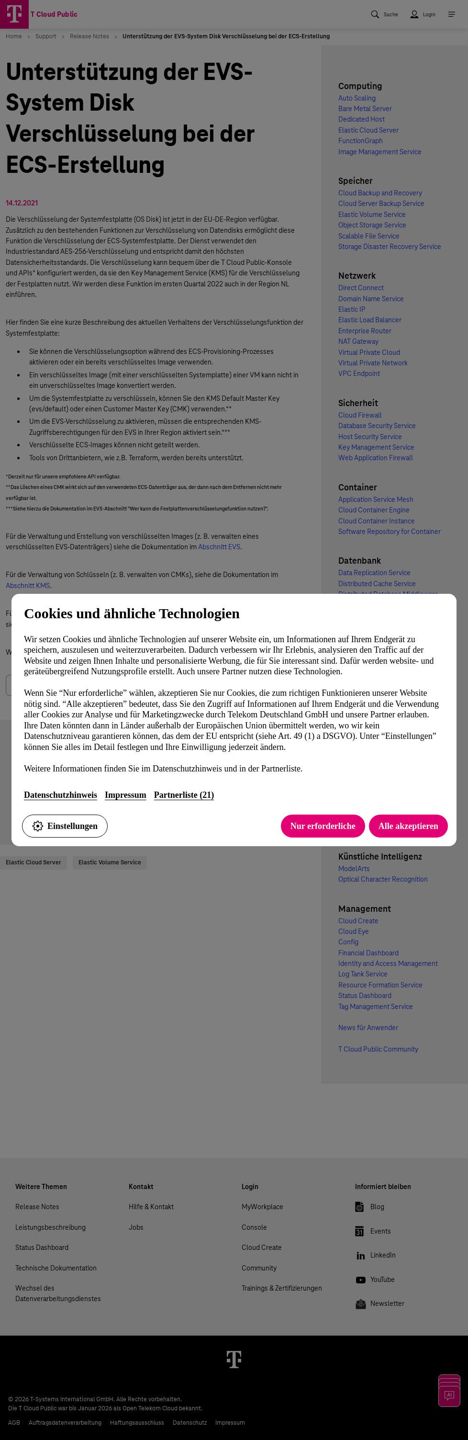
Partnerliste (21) (184, 795)
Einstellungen (65, 826)
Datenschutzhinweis (60, 795)
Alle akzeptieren (408, 826)
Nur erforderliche (323, 826)
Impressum (125, 795)
